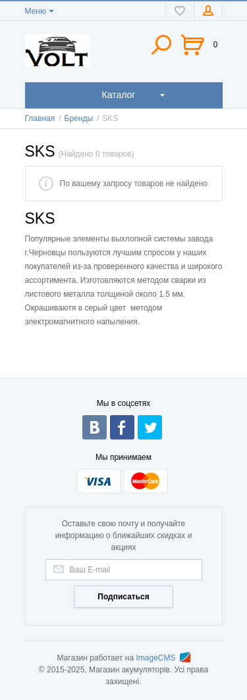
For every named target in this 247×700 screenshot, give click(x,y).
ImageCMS (163, 657)
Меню (35, 11)
